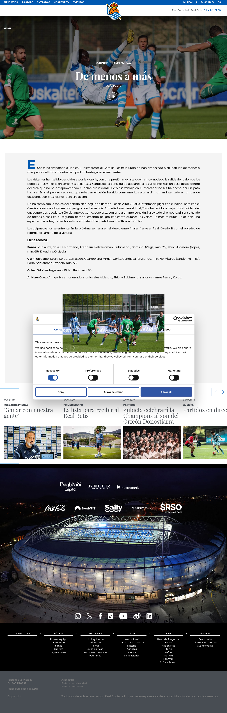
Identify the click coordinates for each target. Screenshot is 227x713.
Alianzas (132, 649)
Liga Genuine (58, 652)
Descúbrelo (205, 639)
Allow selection (113, 392)
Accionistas (168, 646)
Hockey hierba (95, 639)
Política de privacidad (74, 683)
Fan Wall (168, 659)
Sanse (58, 646)
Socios (168, 643)
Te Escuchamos (168, 662)
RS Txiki (168, 656)
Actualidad (22, 633)
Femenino (59, 643)
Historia (131, 646)
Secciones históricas (95, 652)
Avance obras (205, 646)
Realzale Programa (168, 639)
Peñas (168, 652)
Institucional (132, 639)
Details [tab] (113, 329)
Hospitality (61, 2)
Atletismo (95, 643)
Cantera (58, 649)
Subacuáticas (95, 649)
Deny (61, 392)
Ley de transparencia (132, 643)
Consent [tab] (59, 329)
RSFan (168, 649)
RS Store (27, 2)
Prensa (132, 652)
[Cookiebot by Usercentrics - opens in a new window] (176, 319)
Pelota (95, 646)
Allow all (166, 392)
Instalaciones (131, 656)
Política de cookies (72, 686)
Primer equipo (58, 639)
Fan (168, 633)
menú (9, 28)
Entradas (43, 2)
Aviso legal (67, 680)
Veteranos (95, 656)
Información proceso (205, 643)
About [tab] (167, 329)
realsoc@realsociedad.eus (23, 689)
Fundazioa (11, 2)
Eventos (78, 2)
